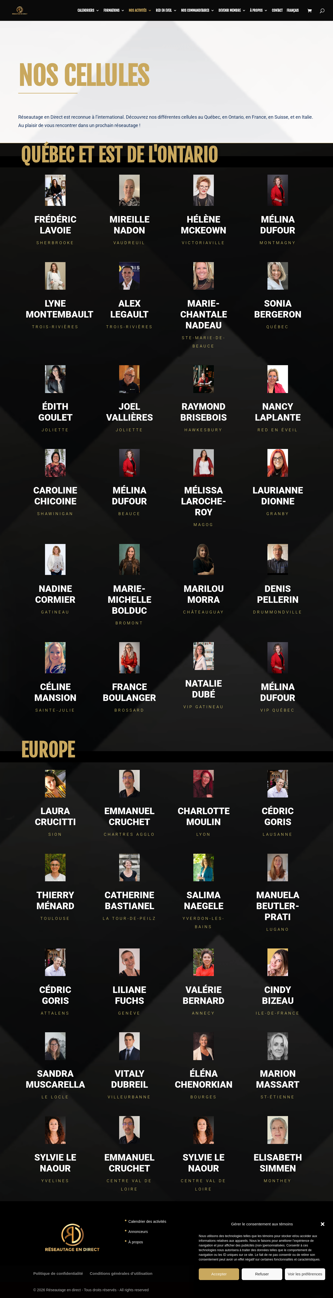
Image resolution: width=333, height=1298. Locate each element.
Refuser (262, 1274)
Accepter (219, 1274)
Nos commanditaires (195, 10)
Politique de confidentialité (58, 1273)
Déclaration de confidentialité (276, 1287)
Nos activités (137, 10)
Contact (277, 10)
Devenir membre (230, 10)
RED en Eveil (164, 10)
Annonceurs (138, 1232)
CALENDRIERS (86, 10)
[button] (322, 1224)
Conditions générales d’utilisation (121, 1273)
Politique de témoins (239, 1287)
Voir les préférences (305, 1274)
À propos (256, 10)
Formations (111, 10)
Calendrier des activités (147, 1221)
